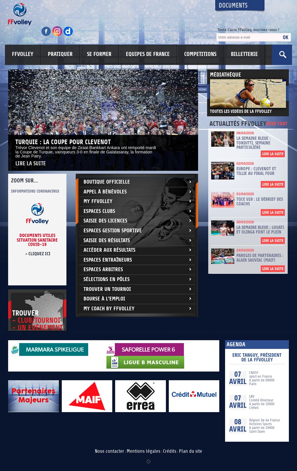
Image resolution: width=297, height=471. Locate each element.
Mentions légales (143, 451)
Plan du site (190, 451)
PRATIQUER (60, 54)
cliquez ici (39, 253)
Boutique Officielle (107, 182)
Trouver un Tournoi (107, 289)
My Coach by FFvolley (109, 309)
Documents (233, 5)
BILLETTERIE (244, 54)
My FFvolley (98, 201)
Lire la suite (30, 163)
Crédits (169, 451)
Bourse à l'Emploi (104, 299)
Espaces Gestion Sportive (113, 231)
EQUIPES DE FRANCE (148, 54)
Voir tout (276, 124)
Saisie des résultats (107, 241)
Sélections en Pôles (107, 279)
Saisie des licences (105, 221)
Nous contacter (109, 451)
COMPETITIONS (200, 54)
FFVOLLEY (22, 54)
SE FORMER (99, 54)
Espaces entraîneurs (108, 260)
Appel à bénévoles (105, 192)
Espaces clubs (99, 211)
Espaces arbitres (103, 270)
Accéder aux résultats (109, 250)
